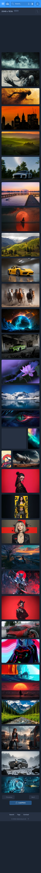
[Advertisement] (20, 33)
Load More (20, 802)
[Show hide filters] (37, 11)
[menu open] (2, 4)
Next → (34, 797)
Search (11, 814)
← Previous (8, 797)
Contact (26, 814)
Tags (18, 814)
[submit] (13, 4)
